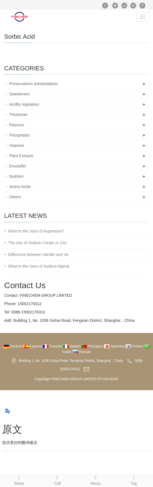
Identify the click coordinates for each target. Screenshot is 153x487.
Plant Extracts (21, 156)
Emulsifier (17, 166)
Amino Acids (20, 186)
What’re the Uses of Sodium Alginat (38, 266)
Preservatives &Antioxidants (33, 83)
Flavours (16, 125)
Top (134, 479)
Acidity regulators (24, 104)
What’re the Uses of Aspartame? (36, 231)
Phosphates (19, 135)
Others (15, 197)
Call (57, 479)
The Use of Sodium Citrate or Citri (37, 243)
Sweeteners (19, 94)
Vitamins (16, 145)
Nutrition (16, 176)
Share (19, 479)
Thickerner (18, 114)
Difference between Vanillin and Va (38, 254)
